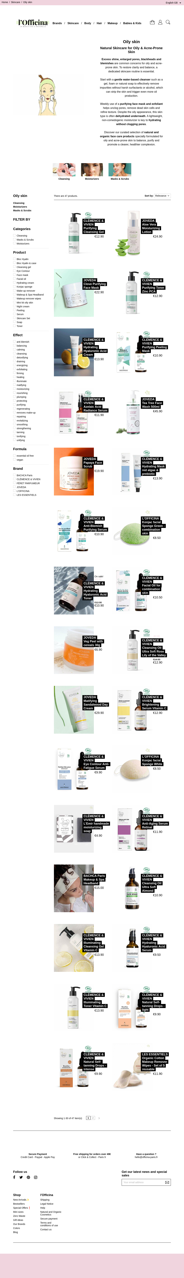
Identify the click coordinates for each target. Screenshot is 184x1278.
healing (20, 377)
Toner (20, 326)
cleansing (22, 353)
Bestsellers (19, 1203)
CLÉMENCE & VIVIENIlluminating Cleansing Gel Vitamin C (79, 943)
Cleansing (18, 203)
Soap (19, 322)
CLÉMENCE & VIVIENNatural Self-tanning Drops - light (139, 1002)
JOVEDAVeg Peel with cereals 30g (79, 641)
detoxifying (22, 357)
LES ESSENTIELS (26, 495)
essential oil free (25, 455)
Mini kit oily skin (25, 302)
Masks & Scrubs (22, 210)
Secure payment (48, 1218)
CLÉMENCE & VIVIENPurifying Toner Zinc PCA (139, 286)
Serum (20, 314)
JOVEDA (21, 487)
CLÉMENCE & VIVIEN (28, 479)
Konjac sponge (24, 286)
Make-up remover (26, 290)
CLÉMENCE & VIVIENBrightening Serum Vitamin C (140, 702)
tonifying (21, 436)
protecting (22, 400)
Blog (15, 1232)
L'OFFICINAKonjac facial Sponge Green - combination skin (139, 526)
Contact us (46, 1229)
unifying (21, 440)
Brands (57, 23)
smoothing (22, 424)
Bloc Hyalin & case (26, 263)
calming (21, 349)
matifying (21, 385)
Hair (99, 23)
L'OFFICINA (23, 491)
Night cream (23, 306)
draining (21, 361)
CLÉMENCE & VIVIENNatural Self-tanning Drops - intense (80, 1062)
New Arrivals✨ (21, 1199)
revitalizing (22, 420)
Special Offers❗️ (22, 1207)
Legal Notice (46, 1203)
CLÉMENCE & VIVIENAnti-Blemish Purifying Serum (81, 524)
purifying (21, 404)
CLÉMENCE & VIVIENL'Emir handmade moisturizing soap (82, 823)
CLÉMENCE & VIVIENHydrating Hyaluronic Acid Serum (139, 943)
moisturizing (23, 389)
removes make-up (26, 412)
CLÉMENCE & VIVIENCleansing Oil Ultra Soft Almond (138, 883)
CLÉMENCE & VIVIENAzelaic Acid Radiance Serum (81, 405)
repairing (21, 416)
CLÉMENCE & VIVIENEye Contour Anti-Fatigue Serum (82, 762)
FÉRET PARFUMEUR (28, 483)
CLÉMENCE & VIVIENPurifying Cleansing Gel (79, 226)
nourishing (22, 393)
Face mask (22, 275)
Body (87, 23)
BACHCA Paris (24, 475)
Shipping (45, 1199)
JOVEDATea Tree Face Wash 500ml (138, 403)
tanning (20, 432)
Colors (16, 1228)
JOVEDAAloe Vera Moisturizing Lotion (137, 226)
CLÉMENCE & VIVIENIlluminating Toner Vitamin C (80, 1000)
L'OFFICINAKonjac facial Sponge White (138, 760)
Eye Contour (23, 271)
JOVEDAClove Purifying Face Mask (80, 284)
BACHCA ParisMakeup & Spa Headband (80, 879)
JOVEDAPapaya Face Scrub (78, 462)
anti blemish (23, 341)
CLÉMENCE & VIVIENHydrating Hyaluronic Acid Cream (80, 347)
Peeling (21, 310)
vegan (20, 459)
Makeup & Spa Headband (30, 294)
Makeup (113, 23)
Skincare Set (23, 318)
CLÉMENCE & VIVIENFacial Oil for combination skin (138, 585)
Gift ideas (18, 1220)
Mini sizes (18, 1212)
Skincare (73, 23)
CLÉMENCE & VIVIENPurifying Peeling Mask (140, 345)
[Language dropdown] (174, 3)
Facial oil (21, 279)
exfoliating (22, 369)
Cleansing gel (24, 267)
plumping (21, 397)
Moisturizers (20, 206)
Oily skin (20, 196)
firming (20, 373)
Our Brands (19, 1224)
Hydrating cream (25, 282)
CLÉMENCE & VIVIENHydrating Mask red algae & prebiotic (139, 466)
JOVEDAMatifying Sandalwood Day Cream (81, 702)
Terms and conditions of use (49, 1224)
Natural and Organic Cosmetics (50, 1213)
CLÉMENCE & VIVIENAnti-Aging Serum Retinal (141, 821)
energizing (22, 365)
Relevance (162, 195)
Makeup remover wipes (29, 298)
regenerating (23, 408)
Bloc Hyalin (22, 259)
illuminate (22, 381)
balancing (22, 345)
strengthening (24, 428)
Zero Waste (19, 1216)
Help (42, 1207)
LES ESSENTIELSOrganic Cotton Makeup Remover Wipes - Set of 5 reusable (141, 1062)
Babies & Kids (132, 23)
